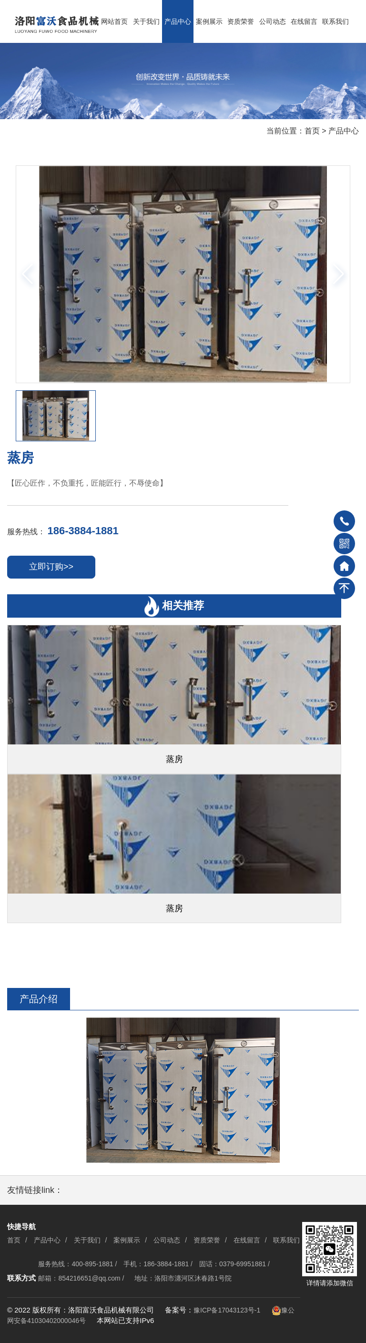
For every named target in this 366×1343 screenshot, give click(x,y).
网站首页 (114, 21)
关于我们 (146, 21)
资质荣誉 (240, 21)
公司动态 (272, 21)
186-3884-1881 (82, 531)
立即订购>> (51, 566)
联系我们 (335, 21)
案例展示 (209, 21)
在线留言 (304, 21)
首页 (312, 131)
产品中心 (177, 21)
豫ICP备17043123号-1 (226, 1310)
